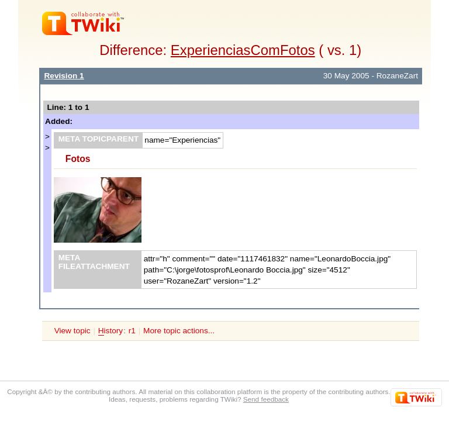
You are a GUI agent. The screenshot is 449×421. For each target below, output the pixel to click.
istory (110, 331)
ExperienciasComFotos (243, 50)
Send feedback (266, 399)
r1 (132, 330)
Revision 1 (64, 75)
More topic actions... (179, 330)
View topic (72, 330)
